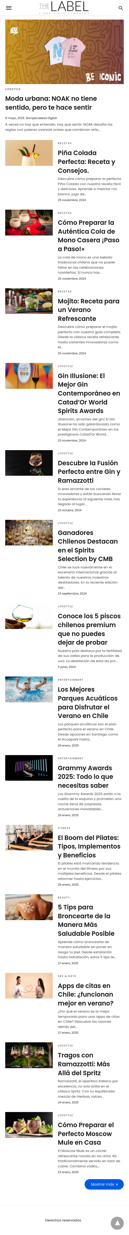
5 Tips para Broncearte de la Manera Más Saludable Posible (86, 920)
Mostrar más (102, 1184)
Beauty (64, 897)
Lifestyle (13, 89)
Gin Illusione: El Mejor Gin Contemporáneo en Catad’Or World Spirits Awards (89, 393)
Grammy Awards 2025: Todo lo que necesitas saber (85, 777)
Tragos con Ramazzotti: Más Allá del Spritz (84, 1064)
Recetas (65, 143)
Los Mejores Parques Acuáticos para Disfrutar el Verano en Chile (88, 702)
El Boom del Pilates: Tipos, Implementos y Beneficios (89, 846)
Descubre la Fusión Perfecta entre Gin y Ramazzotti (89, 472)
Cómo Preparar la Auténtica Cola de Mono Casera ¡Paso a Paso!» (89, 235)
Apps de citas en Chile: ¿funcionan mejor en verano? (86, 994)
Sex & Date (67, 976)
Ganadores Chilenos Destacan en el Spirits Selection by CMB (88, 545)
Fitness (64, 828)
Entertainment (71, 680)
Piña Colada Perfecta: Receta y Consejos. (86, 162)
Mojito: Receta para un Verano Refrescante (89, 310)
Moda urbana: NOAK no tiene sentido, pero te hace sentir (51, 103)
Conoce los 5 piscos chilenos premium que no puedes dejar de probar (89, 629)
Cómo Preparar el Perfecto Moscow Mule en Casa (86, 1134)
